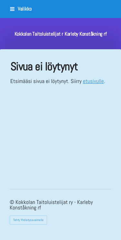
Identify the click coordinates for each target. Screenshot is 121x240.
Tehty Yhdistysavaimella (28, 220)
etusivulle (93, 81)
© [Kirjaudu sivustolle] (12, 202)
